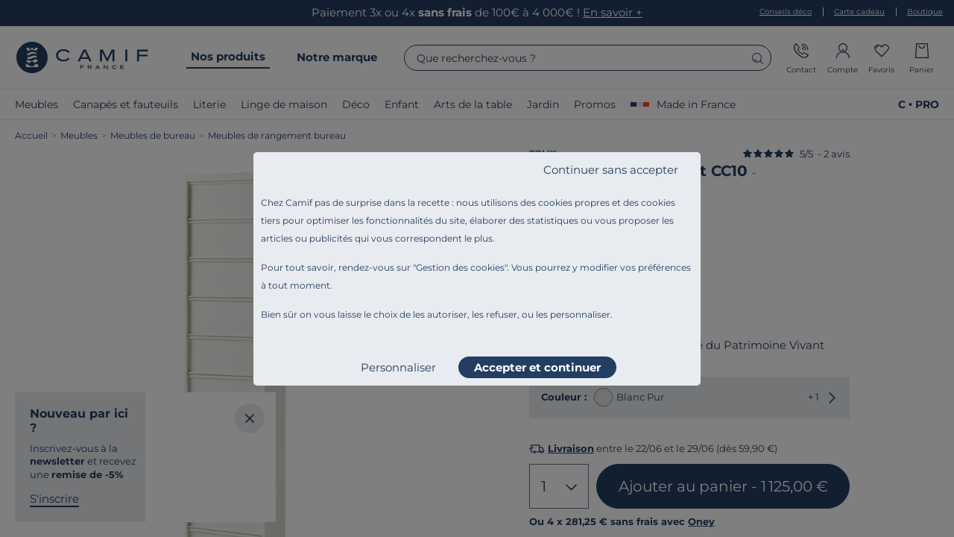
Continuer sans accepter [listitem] (610, 170)
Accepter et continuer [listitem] (537, 367)
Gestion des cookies (460, 267)
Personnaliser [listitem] (398, 367)
